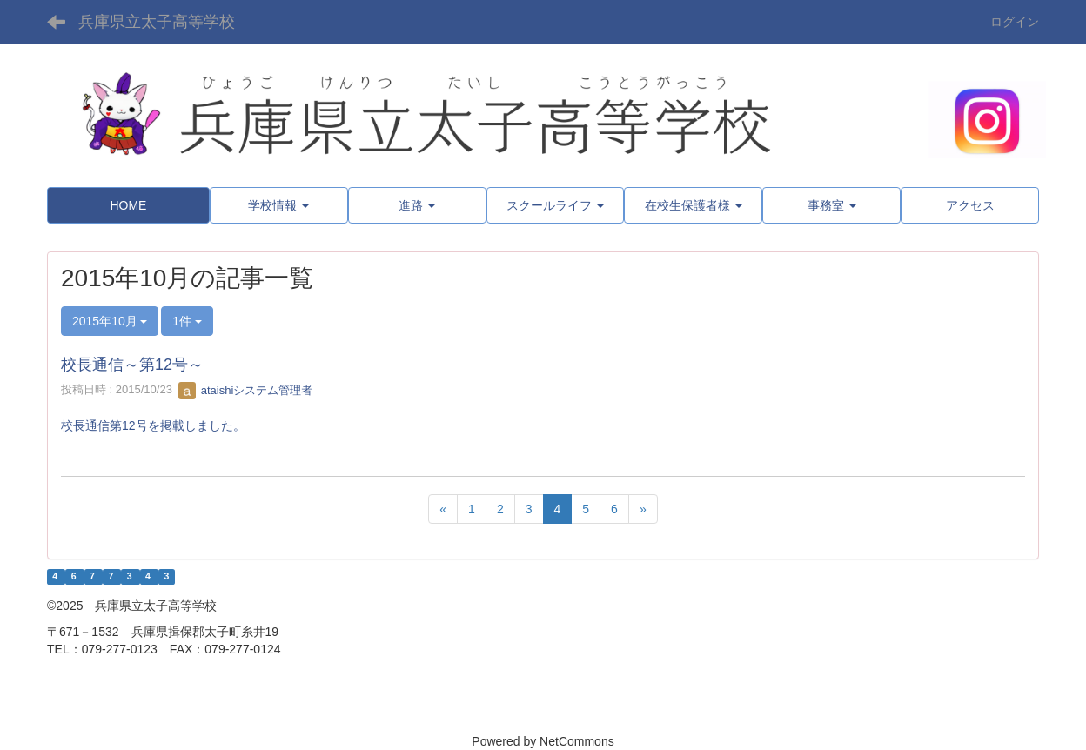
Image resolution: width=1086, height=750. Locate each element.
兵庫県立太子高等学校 (156, 21)
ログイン (1014, 22)
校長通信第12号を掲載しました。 (153, 425)
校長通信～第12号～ (132, 364)
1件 (187, 321)
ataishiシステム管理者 (245, 390)
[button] (279, 205)
